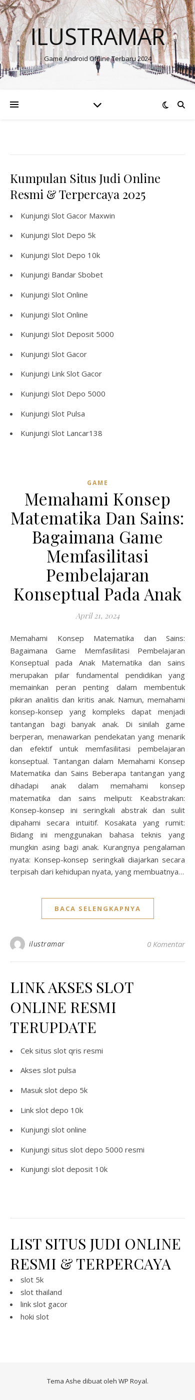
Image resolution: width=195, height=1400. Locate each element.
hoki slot (34, 1317)
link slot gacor (44, 1304)
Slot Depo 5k (74, 235)
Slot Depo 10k (76, 255)
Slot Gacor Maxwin (83, 215)
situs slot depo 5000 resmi (98, 1149)
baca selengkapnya (97, 908)
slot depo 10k (59, 1110)
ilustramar (47, 943)
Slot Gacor (69, 354)
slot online (69, 1129)
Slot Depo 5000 (79, 393)
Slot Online (70, 295)
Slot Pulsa (68, 413)
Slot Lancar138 (77, 433)
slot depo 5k (66, 1090)
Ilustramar (97, 36)
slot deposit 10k (80, 1169)
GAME (97, 482)
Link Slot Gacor (77, 373)
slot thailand (41, 1292)
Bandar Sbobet (77, 275)
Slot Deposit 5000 (83, 334)
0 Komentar (166, 944)
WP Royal (132, 1381)
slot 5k (32, 1279)
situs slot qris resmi (69, 1051)
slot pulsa (59, 1070)
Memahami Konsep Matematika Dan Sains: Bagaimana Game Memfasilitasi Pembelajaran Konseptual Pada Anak (97, 546)
